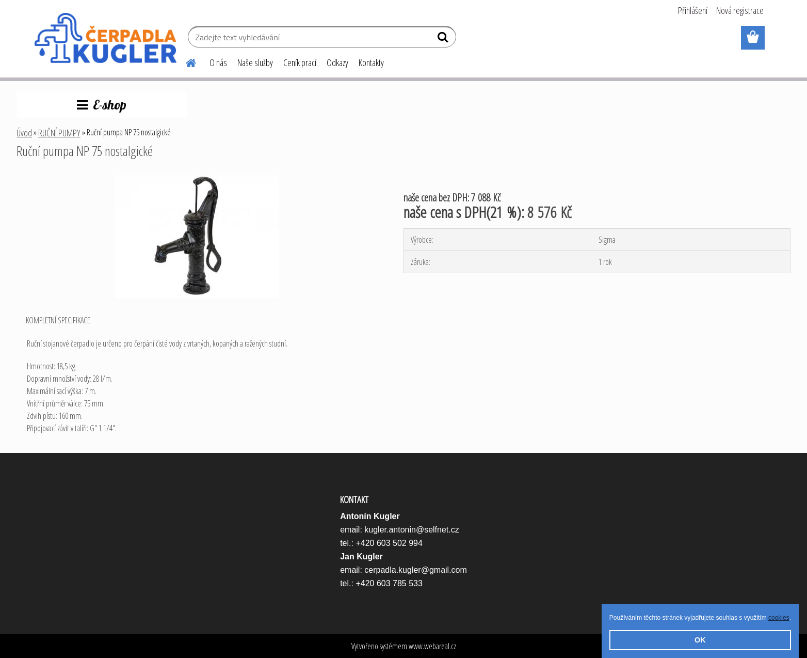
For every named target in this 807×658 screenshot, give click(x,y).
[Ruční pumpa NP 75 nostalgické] (197, 179)
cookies (778, 617)
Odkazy (337, 62)
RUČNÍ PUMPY (59, 133)
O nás (218, 62)
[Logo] (105, 38)
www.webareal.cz (432, 646)
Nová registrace (740, 10)
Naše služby (255, 62)
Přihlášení (692, 10)
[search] (444, 39)
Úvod (24, 133)
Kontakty (371, 62)
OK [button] (700, 640)
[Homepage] (184, 61)
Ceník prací (299, 62)
